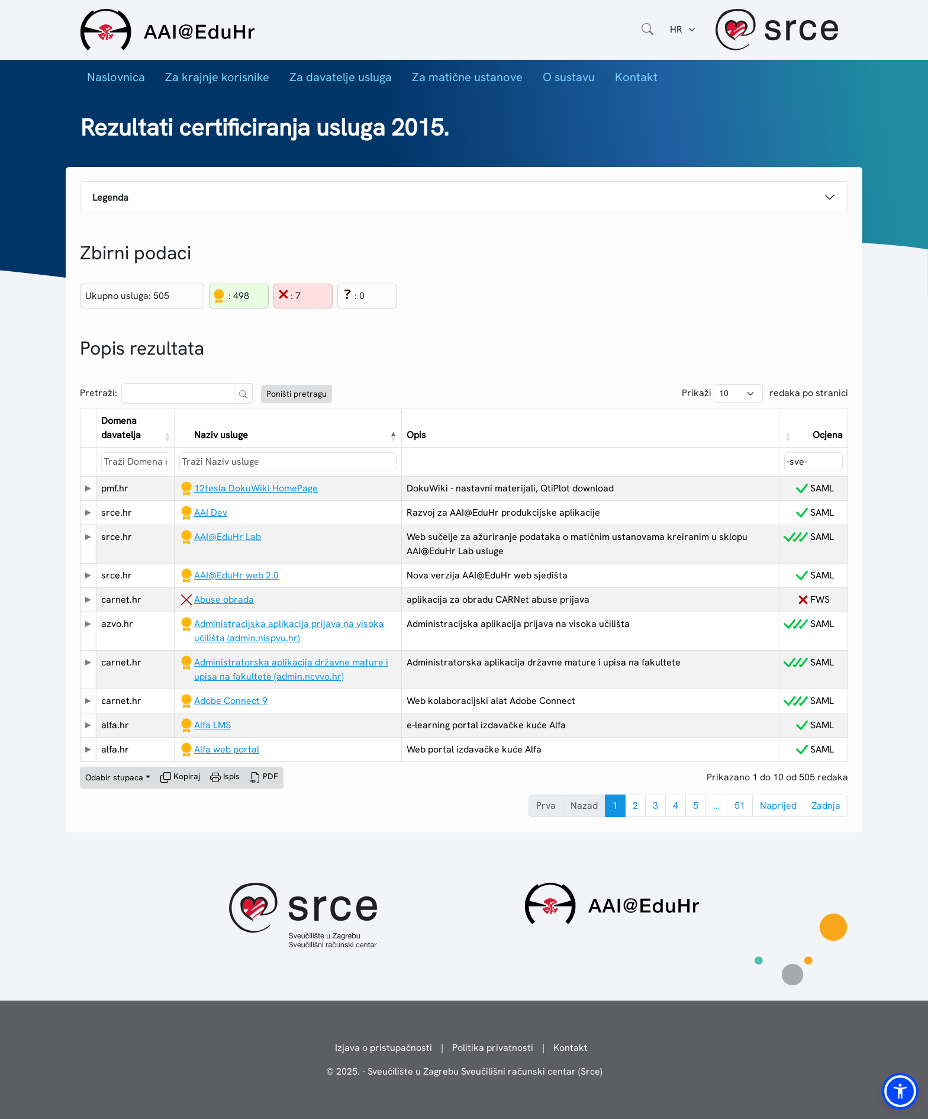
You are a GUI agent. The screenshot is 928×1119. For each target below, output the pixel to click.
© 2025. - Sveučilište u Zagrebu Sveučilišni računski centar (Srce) (464, 1071)
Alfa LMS (212, 725)
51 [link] (739, 805)
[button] (166, 436)
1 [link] (615, 805)
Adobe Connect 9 (231, 700)
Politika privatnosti (492, 1047)
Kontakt (636, 77)
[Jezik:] (683, 29)
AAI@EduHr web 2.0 (236, 575)
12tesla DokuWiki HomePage (256, 488)
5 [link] (695, 805)
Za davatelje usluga (340, 77)
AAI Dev (210, 512)
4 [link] (675, 805)
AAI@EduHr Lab (227, 536)
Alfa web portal (226, 749)
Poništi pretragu (296, 393)
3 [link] (655, 805)
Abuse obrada (224, 599)
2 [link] (635, 805)
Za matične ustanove (467, 77)
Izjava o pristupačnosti (383, 1047)
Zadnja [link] (825, 805)
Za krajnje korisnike (217, 77)
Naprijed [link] (778, 805)
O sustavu (569, 77)
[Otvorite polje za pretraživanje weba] (647, 30)
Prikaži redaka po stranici (765, 393)
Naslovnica (116, 77)
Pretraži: (98, 393)
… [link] (716, 805)
